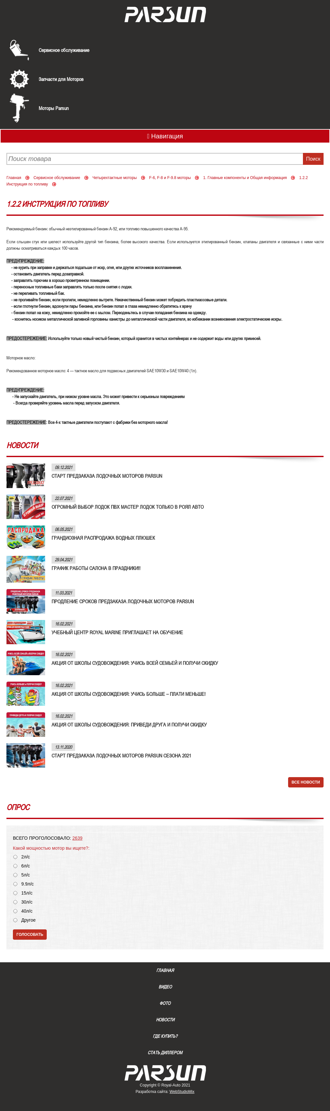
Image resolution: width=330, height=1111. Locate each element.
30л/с (27, 902)
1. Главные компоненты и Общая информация (245, 177)
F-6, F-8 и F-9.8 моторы (170, 177)
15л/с (27, 893)
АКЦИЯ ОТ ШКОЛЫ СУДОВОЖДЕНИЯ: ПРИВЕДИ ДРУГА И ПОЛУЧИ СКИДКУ (129, 724)
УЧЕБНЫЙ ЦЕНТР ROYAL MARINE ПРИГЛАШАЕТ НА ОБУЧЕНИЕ (117, 632)
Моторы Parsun (54, 108)
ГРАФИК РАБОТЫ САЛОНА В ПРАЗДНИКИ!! (96, 568)
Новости (165, 1019)
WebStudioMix (182, 1091)
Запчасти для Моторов (61, 79)
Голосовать (29, 934)
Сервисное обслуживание (64, 50)
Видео (165, 986)
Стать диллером (165, 1052)
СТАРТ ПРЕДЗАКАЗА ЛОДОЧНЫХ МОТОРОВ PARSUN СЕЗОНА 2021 (121, 755)
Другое (28, 920)
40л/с (27, 911)
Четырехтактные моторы (114, 177)
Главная (13, 177)
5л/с (25, 875)
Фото (165, 1003)
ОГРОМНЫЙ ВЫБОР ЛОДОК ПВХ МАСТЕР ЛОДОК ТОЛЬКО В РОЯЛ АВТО (128, 507)
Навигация (165, 136)
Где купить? (165, 1036)
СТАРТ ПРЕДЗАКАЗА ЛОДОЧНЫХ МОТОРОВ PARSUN (107, 476)
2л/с (25, 857)
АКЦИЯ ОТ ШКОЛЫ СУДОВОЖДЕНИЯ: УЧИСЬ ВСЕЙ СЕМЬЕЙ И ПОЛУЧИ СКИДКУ (135, 663)
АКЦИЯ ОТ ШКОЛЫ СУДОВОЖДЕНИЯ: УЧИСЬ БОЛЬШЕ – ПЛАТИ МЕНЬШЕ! (129, 694)
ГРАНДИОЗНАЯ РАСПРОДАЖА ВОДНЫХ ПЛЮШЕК (103, 538)
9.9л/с (27, 884)
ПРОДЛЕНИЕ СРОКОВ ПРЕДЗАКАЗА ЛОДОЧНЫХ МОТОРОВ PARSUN (123, 601)
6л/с (25, 866)
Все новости (306, 782)
